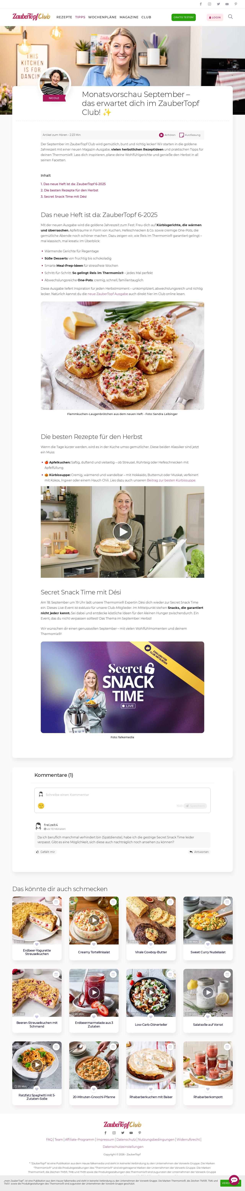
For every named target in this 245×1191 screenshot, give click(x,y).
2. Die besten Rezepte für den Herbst (69, 190)
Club (146, 17)
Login (215, 17)
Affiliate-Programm (79, 1139)
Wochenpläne (102, 17)
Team (59, 1139)
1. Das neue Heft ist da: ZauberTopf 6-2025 (73, 184)
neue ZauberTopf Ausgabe (108, 294)
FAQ (49, 1139)
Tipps (80, 17)
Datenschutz (126, 1139)
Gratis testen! (184, 17)
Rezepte (64, 17)
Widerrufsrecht (188, 1139)
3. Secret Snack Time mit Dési (64, 196)
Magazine (129, 17)
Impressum (105, 1139)
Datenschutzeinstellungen (123, 1147)
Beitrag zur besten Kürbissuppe (171, 480)
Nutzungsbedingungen (156, 1139)
